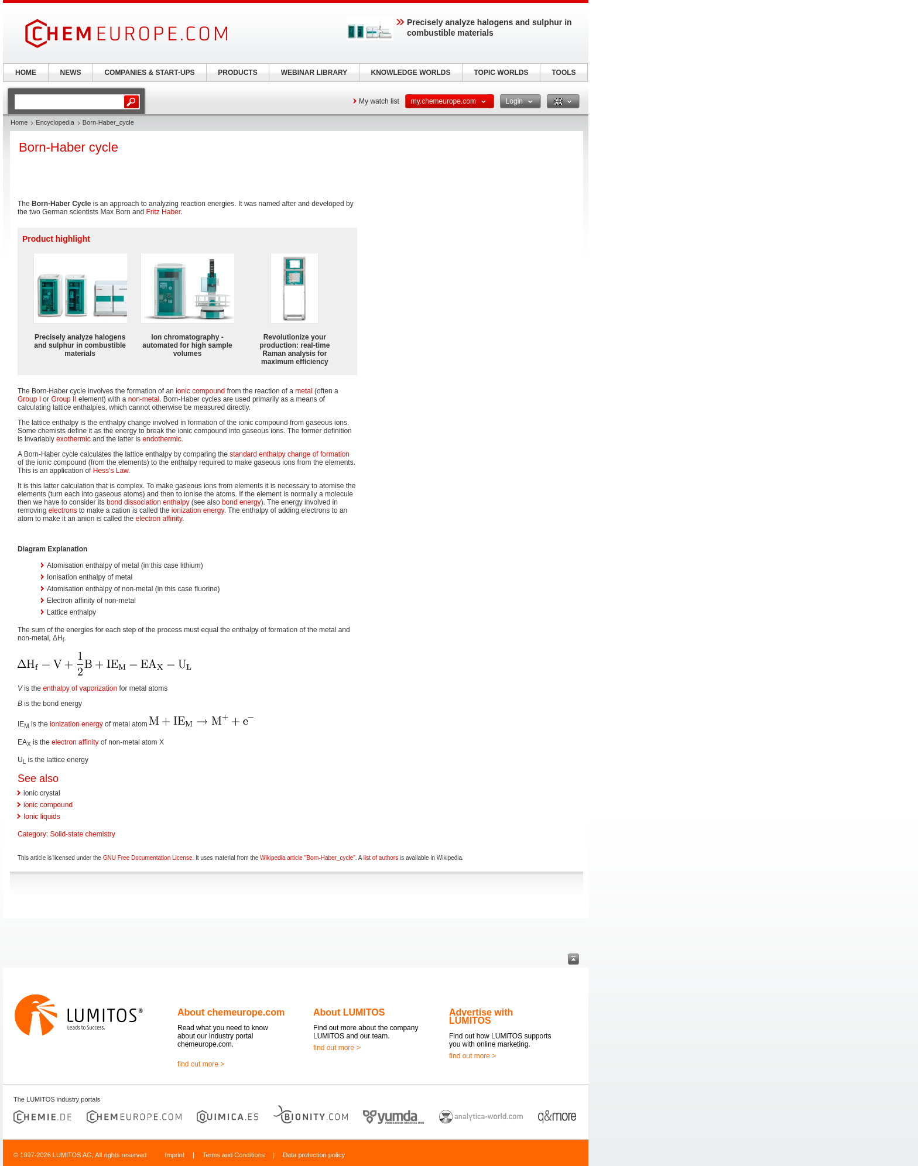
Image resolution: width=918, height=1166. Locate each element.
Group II (63, 399)
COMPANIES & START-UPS (149, 72)
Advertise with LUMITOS (481, 1016)
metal (303, 391)
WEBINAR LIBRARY (314, 72)
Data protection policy (314, 1154)
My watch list (379, 101)
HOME (25, 72)
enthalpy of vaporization (80, 688)
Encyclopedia (55, 122)
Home (19, 122)
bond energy (241, 502)
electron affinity (158, 519)
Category (32, 834)
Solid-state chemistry (82, 834)
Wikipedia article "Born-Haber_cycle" (307, 858)
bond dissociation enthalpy (148, 502)
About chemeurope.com (231, 1012)
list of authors (381, 858)
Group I (29, 399)
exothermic (73, 439)
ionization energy (198, 510)
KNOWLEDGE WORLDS (411, 72)
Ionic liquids (41, 816)
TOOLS (564, 72)
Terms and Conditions (234, 1154)
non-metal (143, 399)
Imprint (174, 1154)
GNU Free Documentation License (148, 858)
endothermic (161, 439)
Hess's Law (110, 471)
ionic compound (200, 391)
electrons (63, 510)
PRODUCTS (237, 72)
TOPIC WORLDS (501, 72)
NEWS (70, 72)
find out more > (200, 1064)
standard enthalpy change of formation (290, 454)
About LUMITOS (349, 1012)
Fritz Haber (163, 212)
